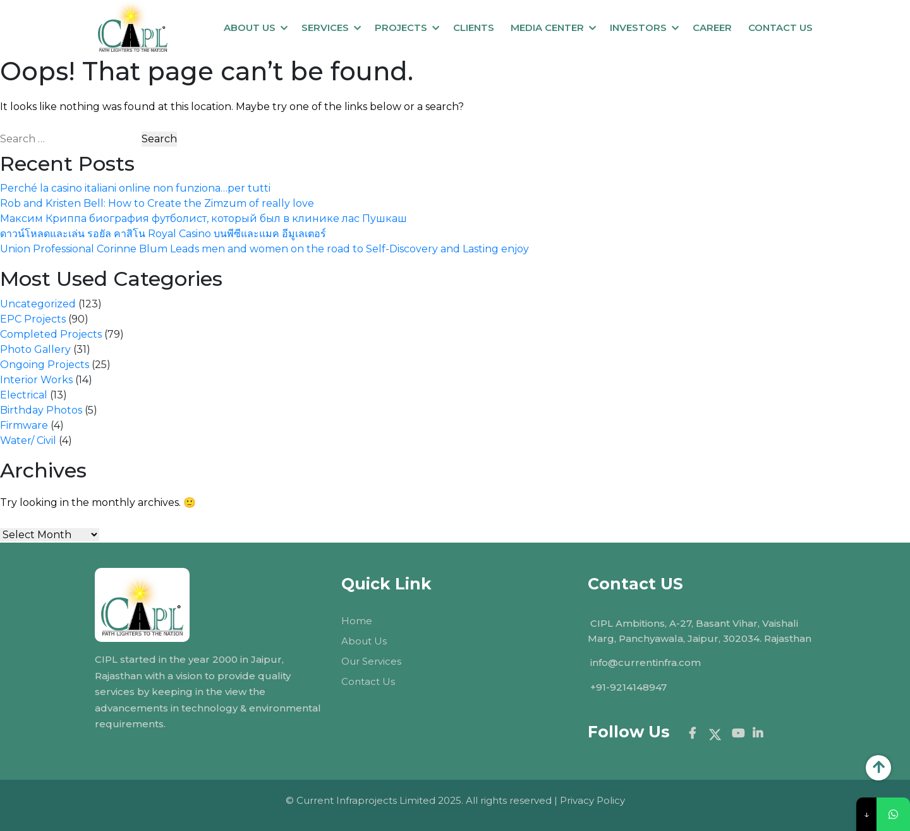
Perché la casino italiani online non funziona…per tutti (135, 188)
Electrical (23, 395)
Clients (473, 28)
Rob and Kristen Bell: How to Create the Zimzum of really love (157, 203)
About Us (250, 28)
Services (325, 28)
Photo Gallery (35, 349)
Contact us (780, 28)
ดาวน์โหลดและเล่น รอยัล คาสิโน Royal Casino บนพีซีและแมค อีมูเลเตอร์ (163, 234)
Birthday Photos (41, 410)
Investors (638, 28)
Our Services (371, 661)
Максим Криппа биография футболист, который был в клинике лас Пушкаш (203, 218)
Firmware (24, 425)
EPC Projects (33, 319)
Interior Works (36, 380)
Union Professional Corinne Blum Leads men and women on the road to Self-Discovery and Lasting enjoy (264, 249)
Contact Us (368, 681)
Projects (401, 28)
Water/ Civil (28, 440)
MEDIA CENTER (547, 28)
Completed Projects (51, 334)
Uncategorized (38, 304)
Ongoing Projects (44, 365)
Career (712, 28)
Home (356, 621)
